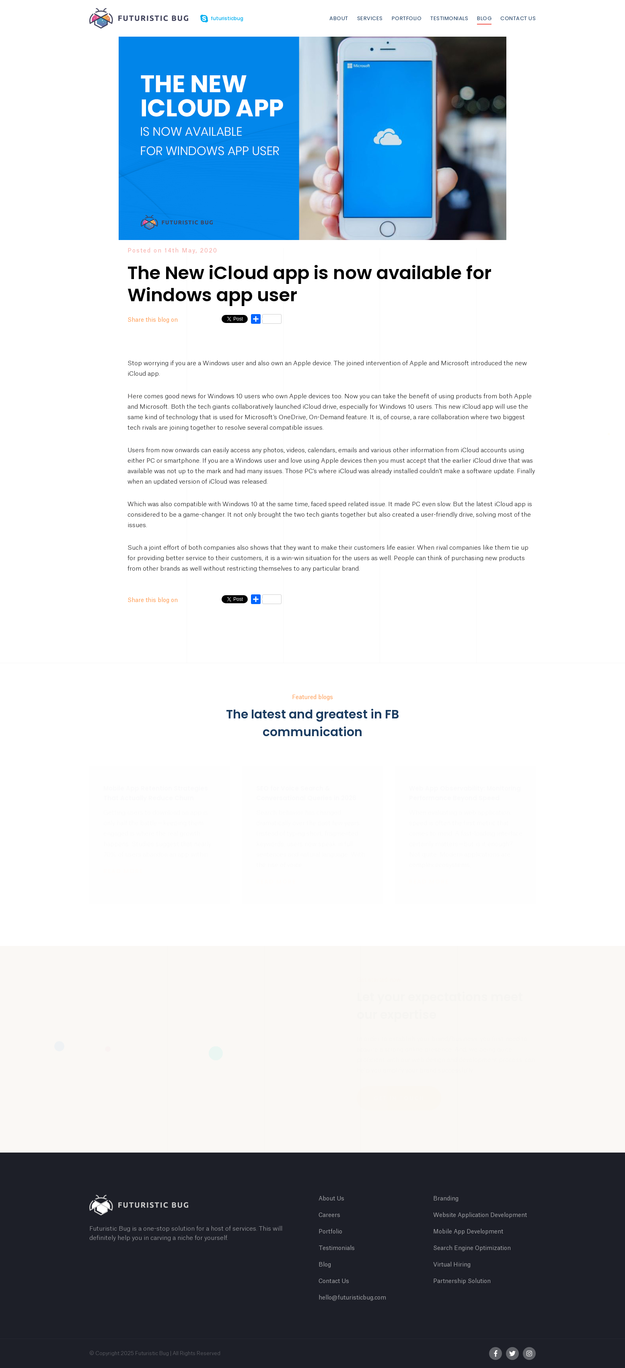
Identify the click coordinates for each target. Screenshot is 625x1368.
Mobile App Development (468, 1232)
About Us (331, 1199)
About (338, 18)
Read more (123, 871)
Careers (329, 1215)
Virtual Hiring (452, 1265)
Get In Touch (399, 1098)
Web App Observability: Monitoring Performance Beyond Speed (465, 793)
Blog (484, 18)
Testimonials (449, 18)
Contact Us (518, 18)
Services (370, 18)
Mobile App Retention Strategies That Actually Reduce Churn (155, 793)
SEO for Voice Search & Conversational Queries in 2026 (306, 793)
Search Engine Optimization (472, 1248)
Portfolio (407, 18)
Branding (445, 1199)
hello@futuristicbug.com (352, 1298)
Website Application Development (480, 1215)
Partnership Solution (462, 1281)
